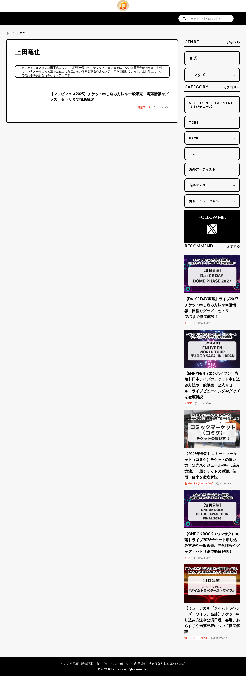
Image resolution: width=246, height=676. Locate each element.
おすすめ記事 (69, 663)
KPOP (188, 403)
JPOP (187, 323)
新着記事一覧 (90, 663)
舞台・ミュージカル (196, 638)
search (184, 19)
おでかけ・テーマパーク (199, 483)
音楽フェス (144, 107)
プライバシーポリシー (116, 663)
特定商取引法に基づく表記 (167, 663)
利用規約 (140, 663)
